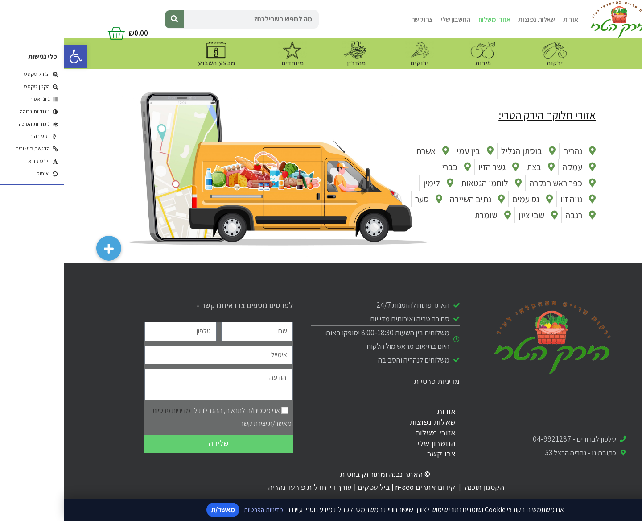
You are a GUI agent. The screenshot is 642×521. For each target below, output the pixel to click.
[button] (11, 56)
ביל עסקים (309, 487)
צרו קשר (358, 19)
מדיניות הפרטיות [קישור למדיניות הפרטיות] (199, 509)
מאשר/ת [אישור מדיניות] (157, 509)
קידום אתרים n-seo (361, 487)
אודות (506, 19)
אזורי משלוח (430, 19)
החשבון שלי (391, 19)
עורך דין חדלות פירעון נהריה (245, 487)
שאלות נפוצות (472, 19)
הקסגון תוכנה (420, 487)
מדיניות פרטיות (372, 381)
